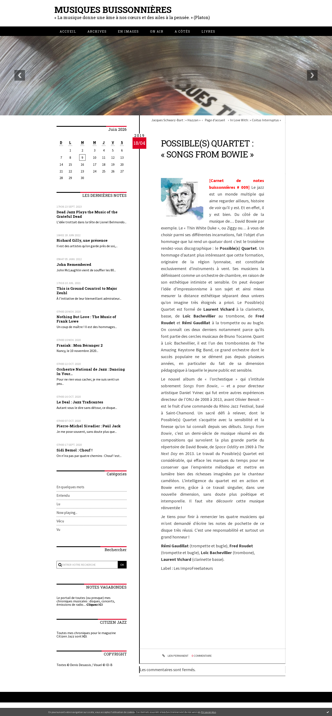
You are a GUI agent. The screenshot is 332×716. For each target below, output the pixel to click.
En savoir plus (208, 712)
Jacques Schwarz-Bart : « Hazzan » (176, 120)
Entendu (63, 495)
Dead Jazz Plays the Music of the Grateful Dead (87, 214)
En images (128, 31)
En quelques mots (70, 487)
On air (156, 31)
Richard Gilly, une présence (82, 240)
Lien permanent (174, 656)
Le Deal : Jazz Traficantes (80, 402)
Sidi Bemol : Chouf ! (74, 450)
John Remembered (74, 264)
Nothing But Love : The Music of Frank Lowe (86, 319)
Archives (97, 31)
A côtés (182, 31)
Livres (208, 31)
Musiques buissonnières (113, 9)
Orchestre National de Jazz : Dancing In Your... (91, 371)
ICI (84, 636)
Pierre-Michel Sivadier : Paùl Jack (89, 426)
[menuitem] (68, 31)
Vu (58, 529)
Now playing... (67, 512)
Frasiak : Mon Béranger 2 (80, 345)
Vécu (60, 521)
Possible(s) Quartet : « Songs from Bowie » (207, 149)
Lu (58, 504)
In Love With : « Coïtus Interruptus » (255, 120)
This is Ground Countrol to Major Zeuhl (87, 290)
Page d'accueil (215, 120)
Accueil (68, 31)
